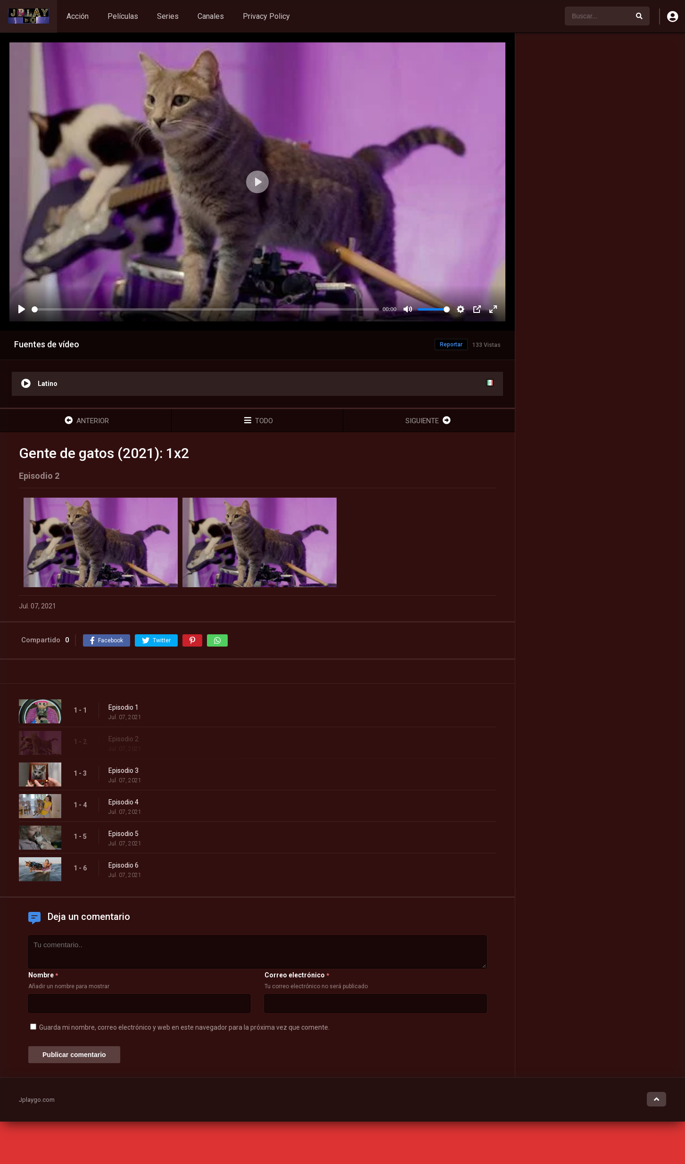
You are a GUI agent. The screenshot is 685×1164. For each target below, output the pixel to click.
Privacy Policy (266, 16)
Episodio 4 (123, 802)
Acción (77, 16)
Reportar (451, 344)
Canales (211, 16)
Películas (122, 16)
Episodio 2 (123, 739)
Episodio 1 (123, 707)
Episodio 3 (123, 770)
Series (168, 16)
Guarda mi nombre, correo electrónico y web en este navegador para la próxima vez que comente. (184, 1027)
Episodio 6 (123, 865)
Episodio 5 (123, 833)
